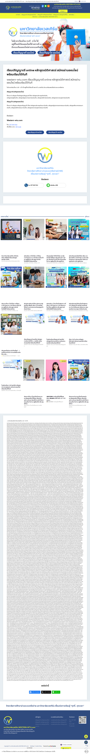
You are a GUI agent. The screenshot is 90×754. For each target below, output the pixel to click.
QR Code (18, 127)
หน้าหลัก (18, 15)
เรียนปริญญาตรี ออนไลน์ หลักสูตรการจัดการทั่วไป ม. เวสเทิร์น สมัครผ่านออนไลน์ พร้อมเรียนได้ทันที (33, 341)
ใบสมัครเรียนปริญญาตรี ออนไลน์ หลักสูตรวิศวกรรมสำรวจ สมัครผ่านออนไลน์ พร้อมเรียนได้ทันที (56, 341)
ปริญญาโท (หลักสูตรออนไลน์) (44, 15)
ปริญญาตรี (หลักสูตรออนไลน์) (28, 15)
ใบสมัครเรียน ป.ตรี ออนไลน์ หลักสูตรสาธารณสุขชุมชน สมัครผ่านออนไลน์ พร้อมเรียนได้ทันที (11, 387)
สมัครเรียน (71, 15)
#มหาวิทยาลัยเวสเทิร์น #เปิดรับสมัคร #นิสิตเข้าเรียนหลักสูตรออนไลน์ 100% (9, 257)
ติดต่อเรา (86, 745)
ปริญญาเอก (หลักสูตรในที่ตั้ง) (60, 15)
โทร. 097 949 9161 (33, 185)
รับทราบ (84, 751)
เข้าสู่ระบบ (76, 1)
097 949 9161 (13, 125)
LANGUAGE (83, 1)
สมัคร (86, 739)
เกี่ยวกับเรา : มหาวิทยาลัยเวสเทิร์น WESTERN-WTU (45, 17)
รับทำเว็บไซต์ (29, 748)
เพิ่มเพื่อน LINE (54, 185)
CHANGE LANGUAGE (67, 744)
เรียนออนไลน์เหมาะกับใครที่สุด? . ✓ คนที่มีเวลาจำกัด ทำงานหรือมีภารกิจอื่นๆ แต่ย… (11, 352)
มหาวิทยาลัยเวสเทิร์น (16, 7)
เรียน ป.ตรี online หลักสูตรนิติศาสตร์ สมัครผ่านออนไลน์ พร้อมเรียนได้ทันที (78, 341)
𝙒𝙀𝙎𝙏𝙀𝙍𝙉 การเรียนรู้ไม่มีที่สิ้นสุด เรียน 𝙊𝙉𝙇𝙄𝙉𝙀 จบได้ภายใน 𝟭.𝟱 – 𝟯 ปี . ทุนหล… (56, 398)
